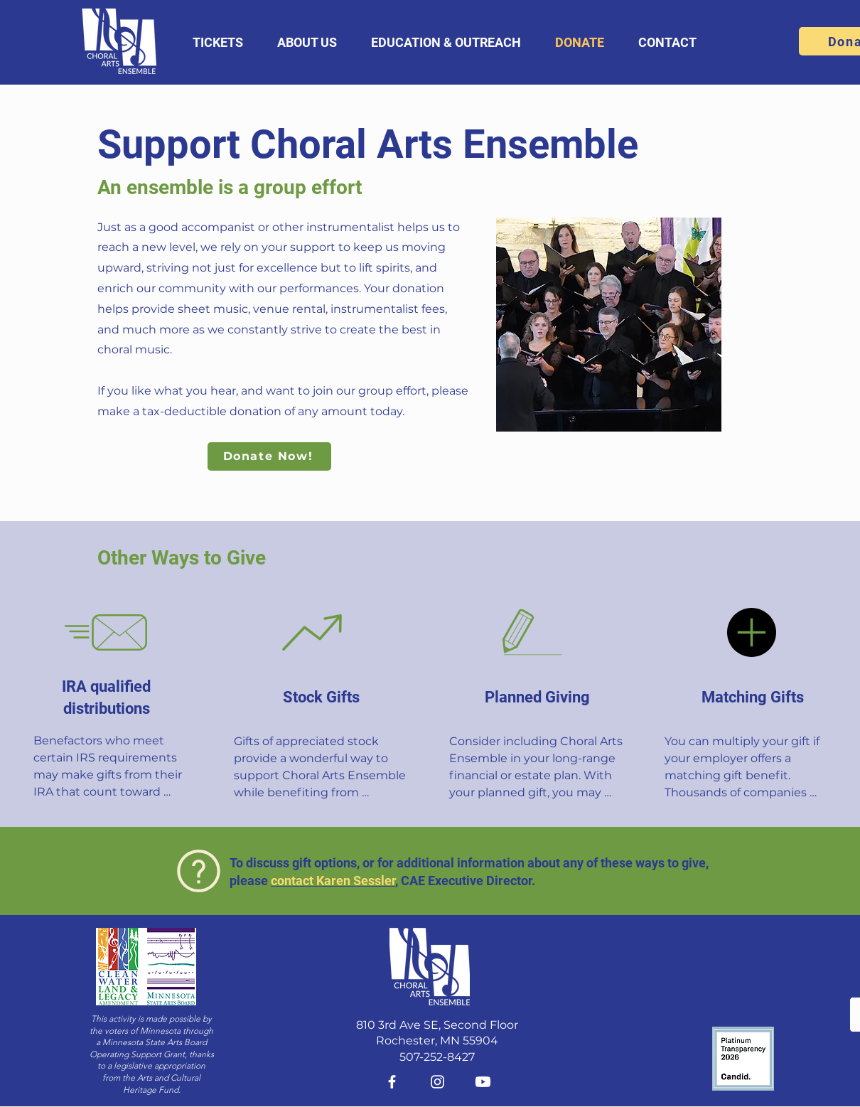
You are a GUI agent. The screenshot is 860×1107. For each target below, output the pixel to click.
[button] (218, 42)
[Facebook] (392, 1082)
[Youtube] (483, 1082)
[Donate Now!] (269, 456)
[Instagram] (437, 1082)
